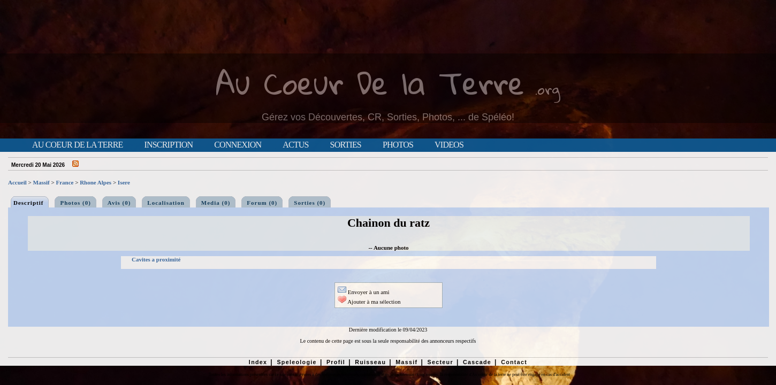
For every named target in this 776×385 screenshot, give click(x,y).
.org (547, 89)
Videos (449, 145)
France (64, 182)
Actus (295, 145)
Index (258, 362)
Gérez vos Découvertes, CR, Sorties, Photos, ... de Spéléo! (388, 117)
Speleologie (296, 362)
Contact (514, 362)
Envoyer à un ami (364, 292)
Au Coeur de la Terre (77, 145)
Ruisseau (370, 362)
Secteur (440, 362)
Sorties (345, 145)
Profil (335, 362)
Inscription (168, 145)
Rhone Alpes (95, 182)
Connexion (237, 145)
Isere (124, 182)
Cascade (477, 362)
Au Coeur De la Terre (370, 82)
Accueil (17, 182)
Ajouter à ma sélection (369, 301)
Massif (41, 182)
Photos (398, 145)
